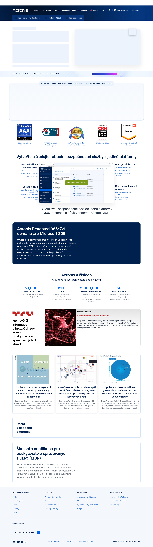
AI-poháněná (22, 45)
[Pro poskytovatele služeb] (54, 497)
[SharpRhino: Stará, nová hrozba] (108, 315)
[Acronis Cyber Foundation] (119, 501)
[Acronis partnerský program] (87, 497)
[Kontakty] (15, 509)
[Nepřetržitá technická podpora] (128, 201)
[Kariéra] (15, 505)
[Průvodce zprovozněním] (25, 171)
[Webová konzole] (25, 176)
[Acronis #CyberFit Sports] (119, 497)
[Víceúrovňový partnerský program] (128, 193)
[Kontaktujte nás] (121, 11)
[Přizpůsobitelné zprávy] (128, 170)
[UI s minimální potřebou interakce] (128, 174)
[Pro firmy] (48, 501)
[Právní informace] (53, 541)
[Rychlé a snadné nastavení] (25, 174)
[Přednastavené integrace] (128, 168)
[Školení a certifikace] (128, 197)
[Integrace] (80, 509)
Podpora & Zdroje (69, 10)
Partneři (57, 10)
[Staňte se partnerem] (84, 501)
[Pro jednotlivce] (50, 505)
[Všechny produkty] (51, 509)
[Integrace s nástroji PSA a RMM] (25, 198)
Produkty (36, 10)
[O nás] (14, 497)
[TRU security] (114, 505)
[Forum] (14, 512)
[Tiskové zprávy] (17, 501)
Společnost (82, 10)
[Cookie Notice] (67, 541)
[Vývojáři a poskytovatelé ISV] (87, 505)
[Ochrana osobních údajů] (85, 541)
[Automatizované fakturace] (25, 195)
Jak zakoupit (46, 10)
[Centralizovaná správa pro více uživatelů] (25, 191)
